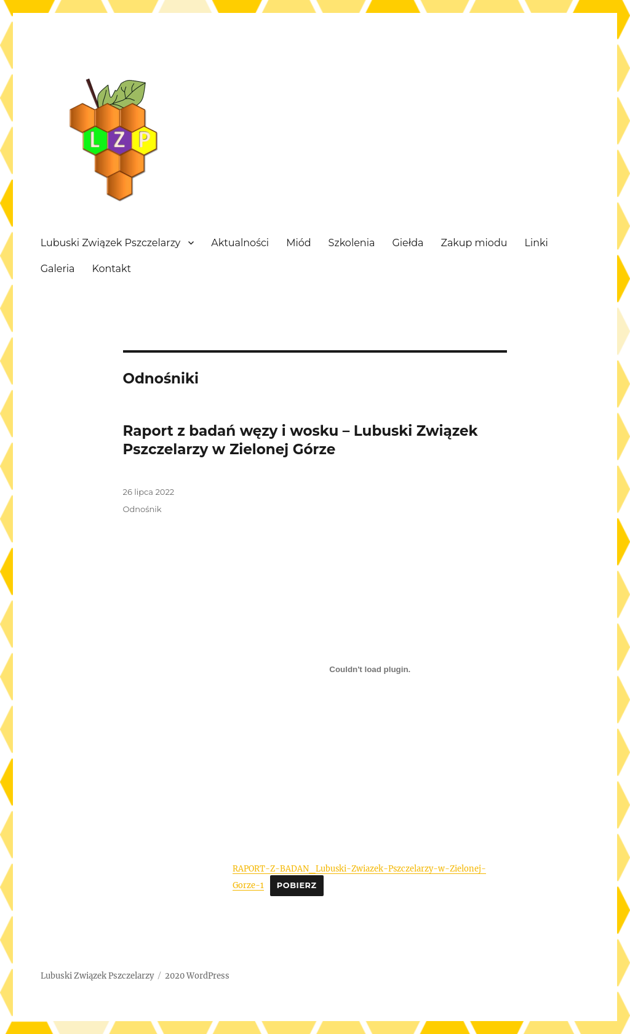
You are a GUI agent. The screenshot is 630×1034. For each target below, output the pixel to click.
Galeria (58, 269)
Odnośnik (142, 509)
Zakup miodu (474, 243)
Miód (298, 243)
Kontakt (111, 269)
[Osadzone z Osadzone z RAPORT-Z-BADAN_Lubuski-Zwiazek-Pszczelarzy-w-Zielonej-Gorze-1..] (370, 669)
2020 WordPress (197, 976)
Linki (536, 243)
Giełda (407, 243)
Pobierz (297, 885)
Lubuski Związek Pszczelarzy (111, 243)
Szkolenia (352, 243)
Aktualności (240, 243)
